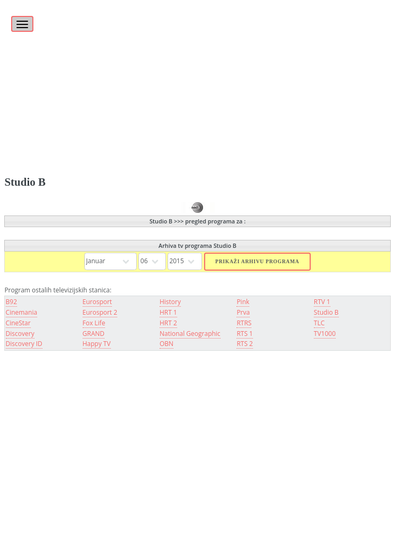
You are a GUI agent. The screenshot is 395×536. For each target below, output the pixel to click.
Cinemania (22, 312)
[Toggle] (20, 18)
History (170, 301)
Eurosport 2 (100, 312)
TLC (319, 322)
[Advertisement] (197, 74)
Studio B (326, 312)
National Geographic (190, 333)
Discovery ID (24, 343)
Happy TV (97, 343)
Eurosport (97, 301)
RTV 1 (322, 301)
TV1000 (325, 333)
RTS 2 (244, 343)
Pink (242, 301)
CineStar (18, 322)
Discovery (20, 333)
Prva (243, 312)
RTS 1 (244, 333)
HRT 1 (168, 312)
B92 (11, 301)
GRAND (93, 333)
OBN (166, 343)
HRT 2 (168, 322)
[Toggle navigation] (22, 24)
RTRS (243, 322)
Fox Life (94, 322)
